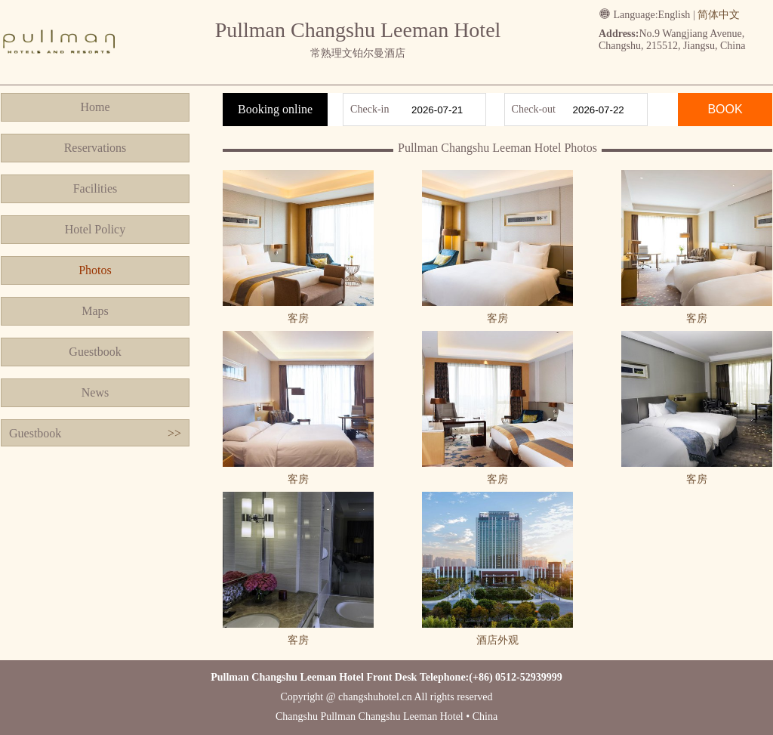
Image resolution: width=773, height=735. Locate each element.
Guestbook (95, 351)
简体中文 (719, 14)
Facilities (95, 188)
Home (94, 106)
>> (174, 433)
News (95, 392)
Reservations (95, 147)
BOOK (724, 109)
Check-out (534, 109)
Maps (95, 310)
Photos (95, 270)
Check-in (369, 109)
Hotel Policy (95, 229)
